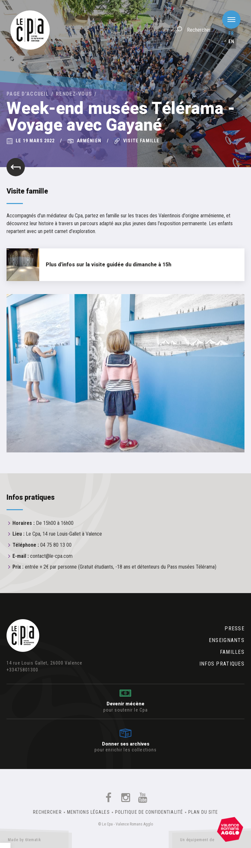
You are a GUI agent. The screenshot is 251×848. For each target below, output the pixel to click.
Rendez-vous (74, 94)
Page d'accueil (28, 94)
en (231, 41)
